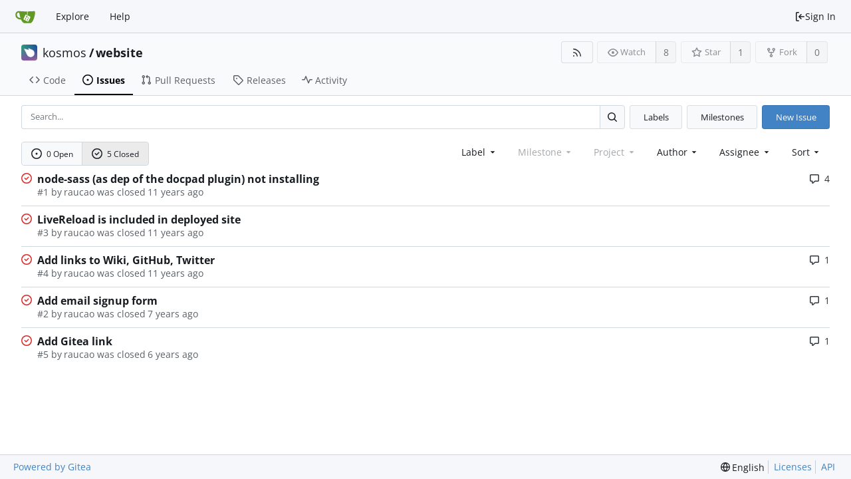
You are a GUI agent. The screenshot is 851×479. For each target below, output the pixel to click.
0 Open (52, 154)
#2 (43, 313)
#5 (43, 354)
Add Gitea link (74, 341)
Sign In (815, 16)
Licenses (793, 466)
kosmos (64, 52)
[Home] (25, 17)
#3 (43, 232)
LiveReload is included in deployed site (139, 219)
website (119, 52)
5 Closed (116, 154)
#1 (43, 192)
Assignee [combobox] (745, 152)
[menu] (806, 152)
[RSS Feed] (576, 52)
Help (120, 16)
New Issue (796, 117)
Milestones (722, 117)
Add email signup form (97, 300)
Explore (72, 16)
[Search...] (612, 116)
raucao (79, 192)
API (828, 466)
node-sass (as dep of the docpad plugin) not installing (178, 179)
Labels (656, 117)
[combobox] (479, 152)
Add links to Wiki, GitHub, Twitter (126, 260)
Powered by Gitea (52, 466)
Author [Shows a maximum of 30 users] (678, 152)
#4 (43, 273)
